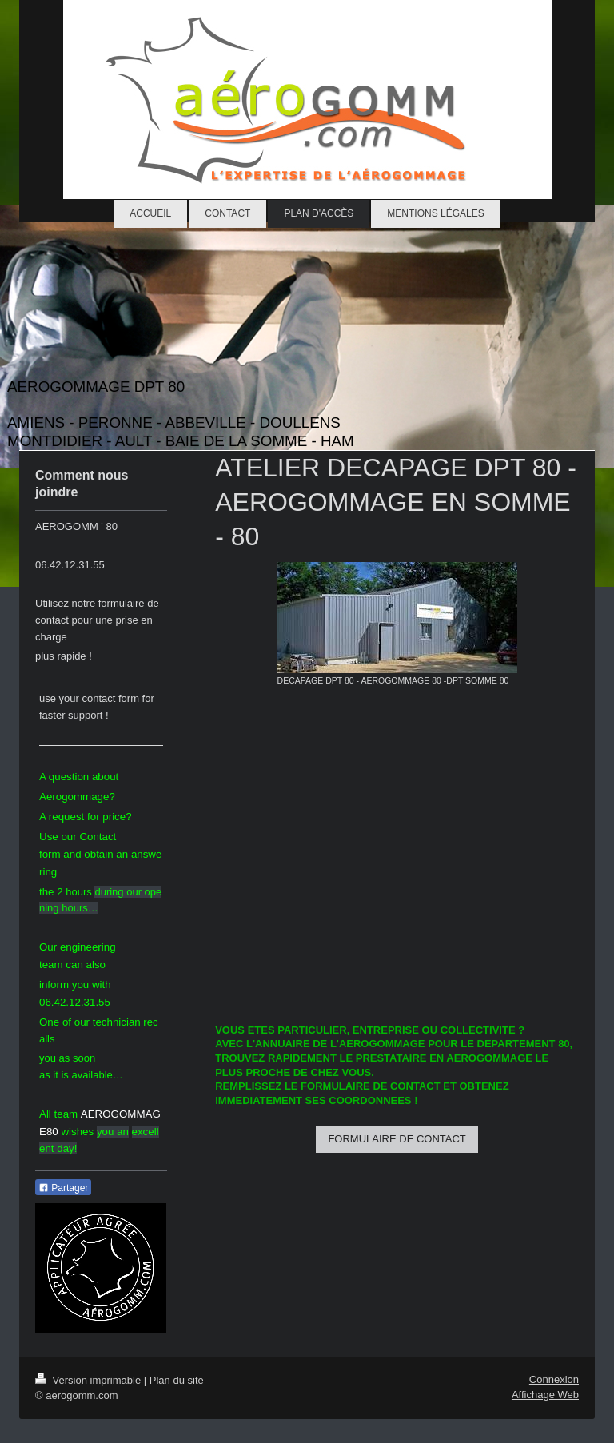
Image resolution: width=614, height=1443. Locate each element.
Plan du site (177, 1380)
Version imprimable (89, 1380)
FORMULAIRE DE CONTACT (396, 1139)
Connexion (554, 1379)
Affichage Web (545, 1395)
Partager (63, 1188)
